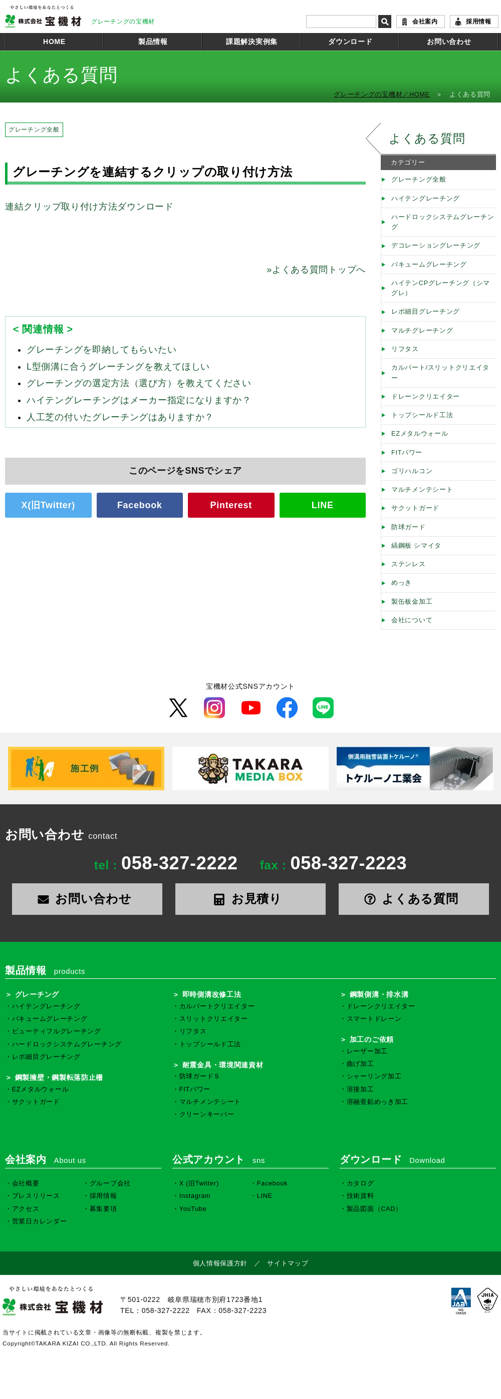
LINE (323, 505)
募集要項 (103, 1208)
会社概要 (26, 1183)
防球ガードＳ (199, 1076)
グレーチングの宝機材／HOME (382, 94)
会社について (411, 620)
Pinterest (231, 505)
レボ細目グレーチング (425, 311)
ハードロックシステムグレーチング (442, 222)
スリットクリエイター (213, 1018)
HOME (54, 42)
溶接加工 (360, 1089)
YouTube (193, 1208)
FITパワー (406, 452)
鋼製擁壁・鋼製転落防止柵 (59, 1077)
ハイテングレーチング (425, 198)
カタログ (360, 1183)
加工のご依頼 (372, 1039)
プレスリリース (36, 1195)
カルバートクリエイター (217, 1006)
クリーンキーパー (206, 1114)
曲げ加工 (360, 1063)
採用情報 (478, 21)
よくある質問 (427, 138)
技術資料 (360, 1195)
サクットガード (415, 508)
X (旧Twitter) (199, 1183)
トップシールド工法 (422, 415)
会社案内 (425, 21)
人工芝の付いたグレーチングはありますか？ (120, 417)
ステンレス (408, 564)
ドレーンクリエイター (425, 396)
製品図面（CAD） (374, 1208)
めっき (401, 582)
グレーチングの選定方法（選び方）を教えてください (139, 383)
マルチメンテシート (422, 489)
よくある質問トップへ (316, 270)
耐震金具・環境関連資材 (223, 1065)
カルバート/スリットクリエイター (440, 372)
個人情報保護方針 (220, 1263)
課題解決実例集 (252, 42)
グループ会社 (110, 1183)
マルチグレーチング (422, 330)
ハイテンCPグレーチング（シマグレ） (440, 288)
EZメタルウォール (419, 433)
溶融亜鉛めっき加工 (377, 1101)
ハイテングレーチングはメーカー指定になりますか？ (139, 400)
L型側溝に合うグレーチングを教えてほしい (118, 367)
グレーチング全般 (34, 129)
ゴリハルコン (411, 471)
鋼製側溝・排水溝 (379, 994)
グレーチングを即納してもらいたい (101, 350)
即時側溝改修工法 (211, 994)
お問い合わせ (449, 42)
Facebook (139, 505)
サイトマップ (287, 1263)
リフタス (405, 349)
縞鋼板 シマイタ (416, 545)
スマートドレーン (374, 1018)
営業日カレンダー (39, 1221)
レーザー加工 (367, 1051)
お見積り (250, 898)
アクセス (26, 1208)
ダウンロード (350, 42)
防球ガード (408, 527)
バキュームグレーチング (429, 264)
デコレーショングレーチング (435, 245)
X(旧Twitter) (48, 505)
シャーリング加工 (374, 1076)
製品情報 (153, 42)
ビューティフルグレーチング (56, 1031)
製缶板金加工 (411, 601)
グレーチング (37, 994)
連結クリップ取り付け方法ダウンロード (89, 207)
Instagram (195, 1195)
